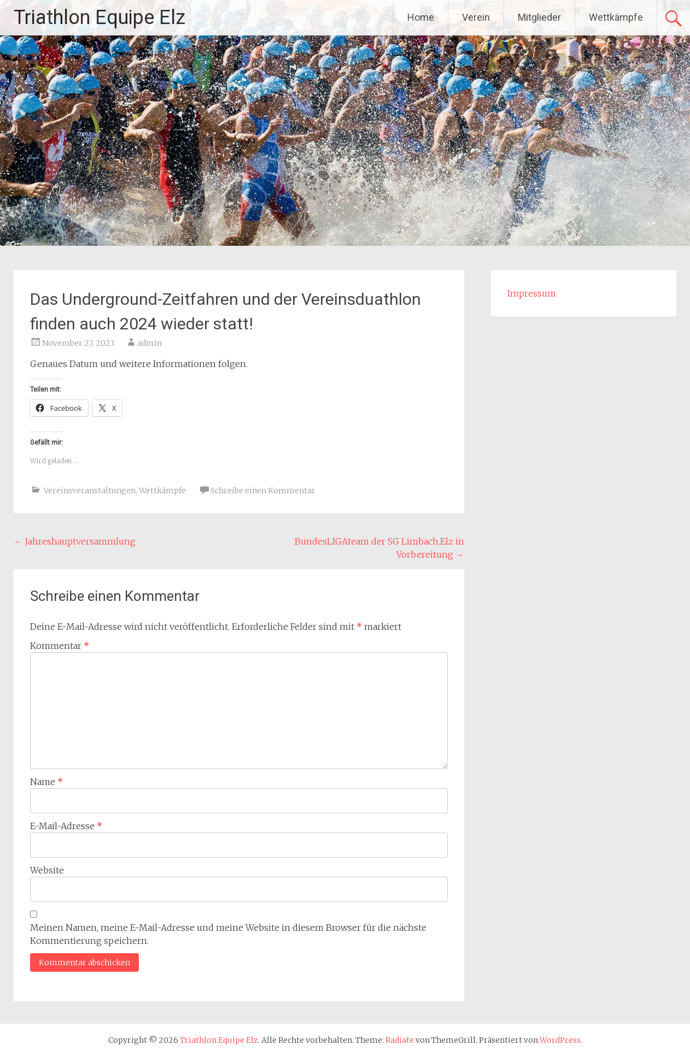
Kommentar (59, 645)
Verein (476, 17)
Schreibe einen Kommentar (262, 490)
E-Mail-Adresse (66, 825)
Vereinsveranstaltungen (90, 490)
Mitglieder (539, 17)
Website (47, 870)
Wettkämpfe (616, 17)
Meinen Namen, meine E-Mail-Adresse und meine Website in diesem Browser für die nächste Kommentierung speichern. (228, 934)
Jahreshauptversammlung (75, 541)
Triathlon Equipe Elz (99, 17)
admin (149, 343)
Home (420, 17)
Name (46, 781)
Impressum (531, 293)
